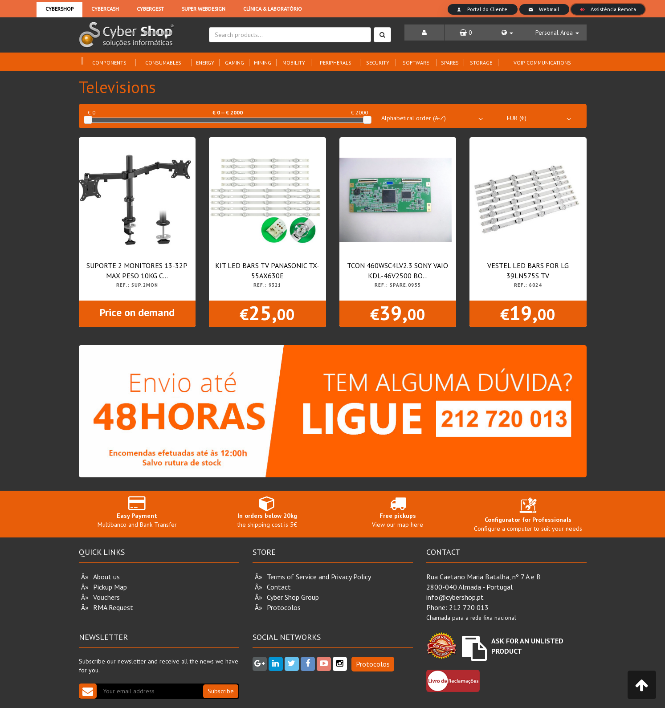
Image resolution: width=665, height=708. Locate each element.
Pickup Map (110, 586)
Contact (279, 586)
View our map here (398, 512)
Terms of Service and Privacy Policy (319, 576)
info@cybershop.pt (455, 597)
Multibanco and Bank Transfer (137, 512)
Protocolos (284, 607)
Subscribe (221, 691)
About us (106, 576)
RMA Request (113, 607)
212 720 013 (469, 607)
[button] (507, 32)
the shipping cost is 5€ (267, 512)
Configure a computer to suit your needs (528, 516)
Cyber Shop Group (293, 597)
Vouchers (106, 597)
